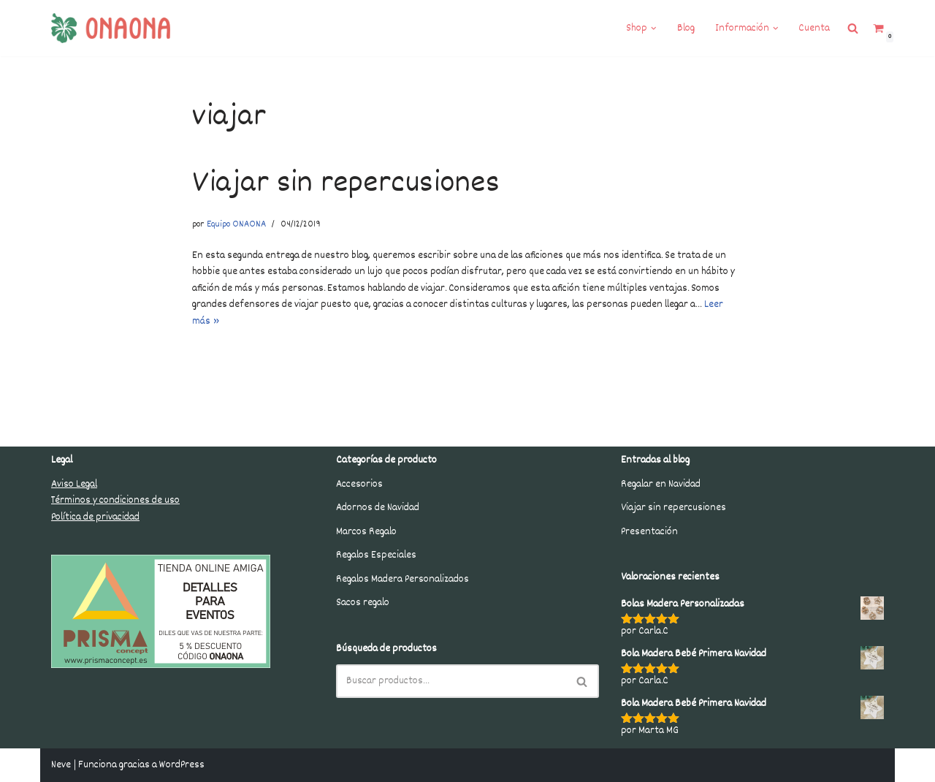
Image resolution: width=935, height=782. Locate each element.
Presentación (649, 532)
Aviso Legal (74, 485)
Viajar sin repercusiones (346, 184)
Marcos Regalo (366, 532)
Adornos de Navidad (377, 508)
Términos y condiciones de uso (115, 501)
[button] (654, 28)
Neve (61, 765)
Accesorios (359, 485)
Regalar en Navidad (661, 485)
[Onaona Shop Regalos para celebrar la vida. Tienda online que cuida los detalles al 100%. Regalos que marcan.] (110, 28)
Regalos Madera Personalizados (402, 580)
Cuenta (814, 28)
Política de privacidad (95, 517)
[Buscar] (451, 681)
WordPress (182, 765)
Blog (686, 28)
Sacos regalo (362, 603)
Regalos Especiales (376, 555)
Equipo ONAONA (236, 225)
